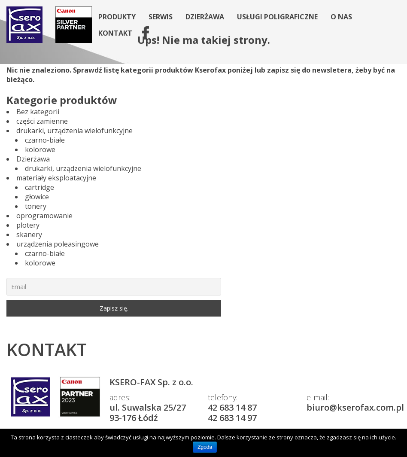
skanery (29, 234)
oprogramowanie (44, 215)
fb (142, 33)
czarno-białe (45, 140)
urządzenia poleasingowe (57, 244)
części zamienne (42, 121)
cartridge (39, 187)
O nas (341, 16)
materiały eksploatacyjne (56, 178)
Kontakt (115, 33)
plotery (27, 225)
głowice (37, 196)
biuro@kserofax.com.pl (355, 407)
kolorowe (40, 149)
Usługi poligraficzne (277, 16)
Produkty (117, 16)
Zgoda (204, 447)
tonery (35, 206)
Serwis (161, 16)
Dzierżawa (204, 16)
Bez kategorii (37, 111)
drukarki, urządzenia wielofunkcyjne (74, 130)
